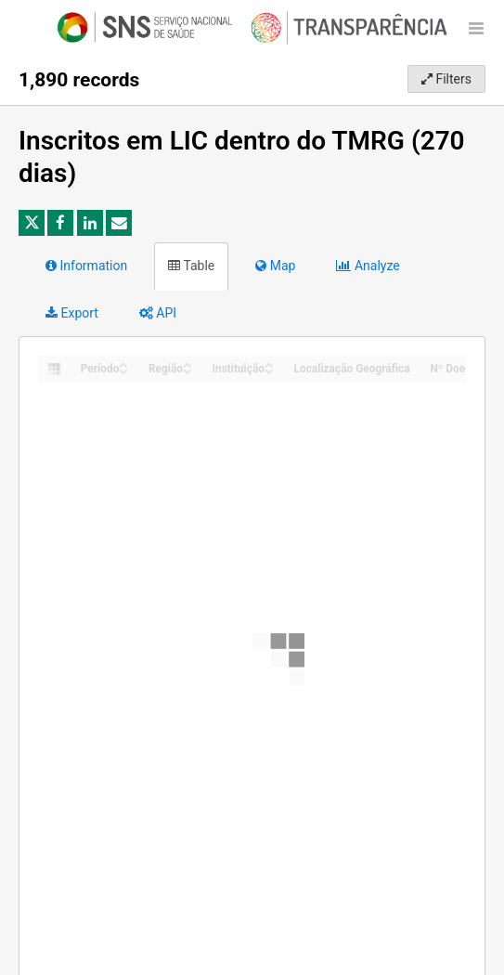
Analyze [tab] (367, 265)
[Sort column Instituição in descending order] (269, 370)
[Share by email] (119, 223)
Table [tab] (191, 265)
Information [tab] (86, 265)
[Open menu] (476, 28)
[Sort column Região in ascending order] (187, 363)
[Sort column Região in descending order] (187, 370)
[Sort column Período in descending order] (123, 370)
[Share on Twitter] (32, 223)
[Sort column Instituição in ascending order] (269, 363)
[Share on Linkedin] (90, 223)
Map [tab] (275, 265)
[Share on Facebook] (60, 223)
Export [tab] (71, 313)
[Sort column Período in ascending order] (123, 363)
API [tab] (157, 313)
